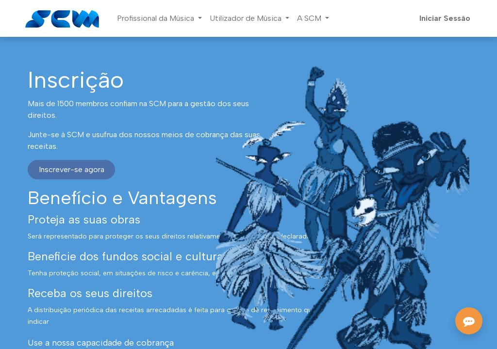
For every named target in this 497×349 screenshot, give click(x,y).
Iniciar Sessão (444, 18)
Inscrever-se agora (71, 169)
